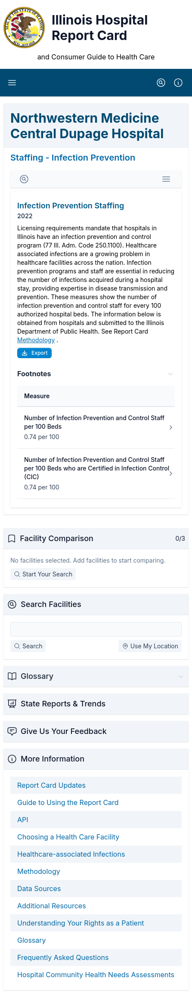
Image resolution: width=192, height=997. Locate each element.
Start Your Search (43, 574)
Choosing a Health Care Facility (68, 837)
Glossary (31, 940)
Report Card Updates (51, 785)
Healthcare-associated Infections (71, 854)
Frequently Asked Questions (62, 957)
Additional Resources (51, 905)
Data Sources (39, 888)
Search (28, 646)
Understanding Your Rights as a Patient (80, 923)
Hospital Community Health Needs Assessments (95, 974)
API (22, 819)
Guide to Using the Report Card (68, 802)
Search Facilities (51, 604)
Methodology (36, 340)
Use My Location (150, 646)
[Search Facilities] (96, 629)
